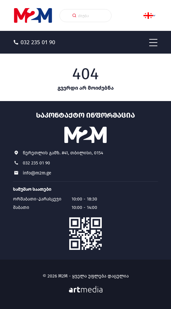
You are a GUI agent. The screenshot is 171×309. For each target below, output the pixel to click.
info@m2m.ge (37, 173)
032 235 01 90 (36, 163)
